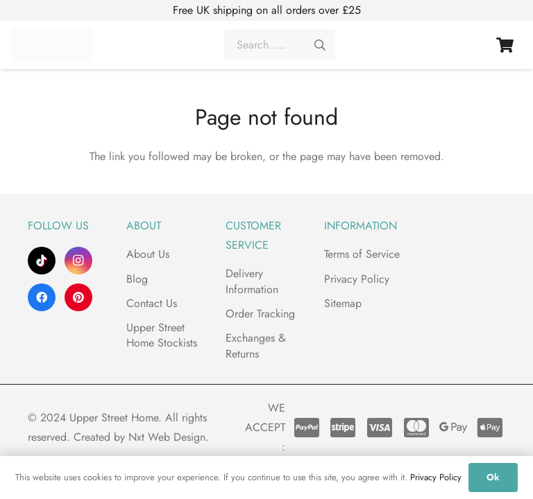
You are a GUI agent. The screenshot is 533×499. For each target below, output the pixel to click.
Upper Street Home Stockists (161, 335)
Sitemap (343, 303)
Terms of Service (362, 254)
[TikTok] (42, 260)
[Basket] (505, 48)
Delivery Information (252, 281)
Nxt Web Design (166, 437)
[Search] (320, 48)
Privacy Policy (356, 279)
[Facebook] (42, 297)
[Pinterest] (78, 297)
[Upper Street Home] (52, 48)
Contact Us (151, 303)
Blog (137, 279)
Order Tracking (260, 314)
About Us (147, 254)
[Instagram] (78, 260)
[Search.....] (279, 48)
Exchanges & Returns (256, 345)
